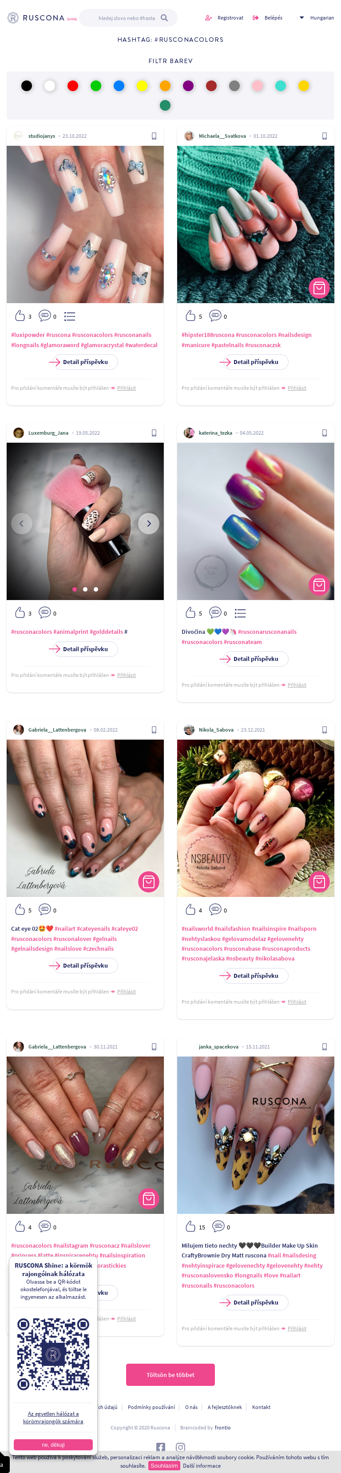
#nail (274, 1255)
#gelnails (105, 939)
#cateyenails (93, 929)
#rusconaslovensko (207, 1275)
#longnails (25, 345)
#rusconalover (72, 939)
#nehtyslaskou (201, 939)
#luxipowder (28, 335)
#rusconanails (132, 335)
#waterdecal (141, 345)
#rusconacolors (92, 335)
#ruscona (58, 335)
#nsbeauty (240, 958)
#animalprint (70, 632)
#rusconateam (243, 642)
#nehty (313, 1265)
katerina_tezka (215, 432)
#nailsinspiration (122, 1255)
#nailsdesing (299, 1255)
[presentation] (21, 523)
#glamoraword (59, 345)
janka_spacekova (218, 1046)
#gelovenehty (285, 939)
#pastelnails (227, 345)
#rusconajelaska (203, 958)
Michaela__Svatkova (222, 135)
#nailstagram (70, 1245)
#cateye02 (124, 929)
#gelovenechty (245, 1265)
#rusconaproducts (286, 949)
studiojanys (41, 135)
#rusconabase (242, 949)
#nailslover (136, 1245)
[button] (74, 589)
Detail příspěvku (80, 362)
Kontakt (261, 1407)
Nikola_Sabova (216, 729)
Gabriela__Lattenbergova (57, 729)
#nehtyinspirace (203, 1265)
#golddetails (106, 632)
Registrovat (230, 17)
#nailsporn (302, 929)
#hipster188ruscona (208, 335)
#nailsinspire (269, 929)
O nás (191, 1407)
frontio (223, 1427)
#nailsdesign (295, 335)
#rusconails (197, 1285)
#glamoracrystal (102, 345)
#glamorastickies (103, 1265)
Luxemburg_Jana (48, 432)
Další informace (202, 1465)
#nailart (65, 929)
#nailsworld (197, 929)
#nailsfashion (232, 929)
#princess (23, 1255)
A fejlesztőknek (225, 1407)
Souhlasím (164, 1465)
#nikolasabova (274, 958)
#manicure (196, 345)
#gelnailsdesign (32, 949)
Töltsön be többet (170, 1375)
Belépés (273, 17)
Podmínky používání (151, 1407)
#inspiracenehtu (76, 1255)
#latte (45, 1255)
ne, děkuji (51, 1445)
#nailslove (68, 949)
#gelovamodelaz (244, 939)
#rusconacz (104, 1245)
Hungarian (322, 17)
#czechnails (98, 949)
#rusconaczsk (263, 345)
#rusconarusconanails (267, 632)
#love (271, 1275)
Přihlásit (126, 387)
